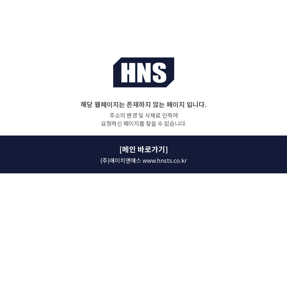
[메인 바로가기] (143, 149)
